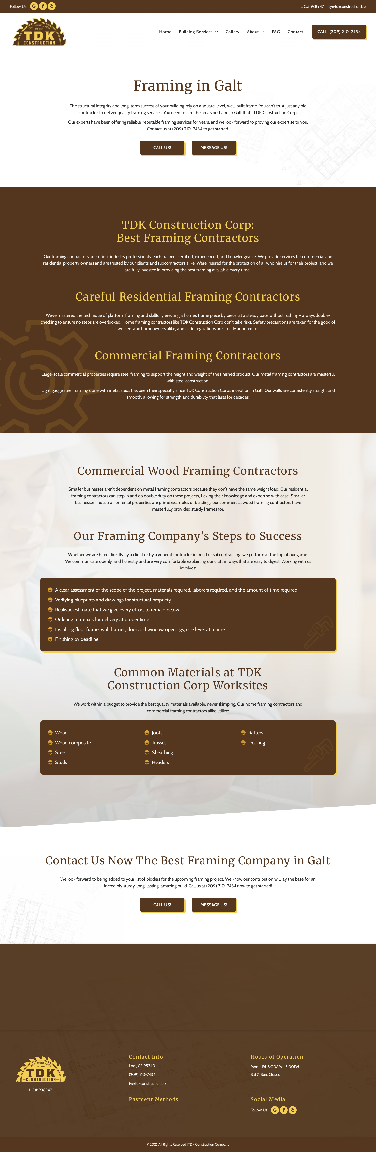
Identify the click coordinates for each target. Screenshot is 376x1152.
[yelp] (52, 6)
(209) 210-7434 (142, 1074)
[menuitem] (165, 32)
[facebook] (43, 6)
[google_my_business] (34, 6)
